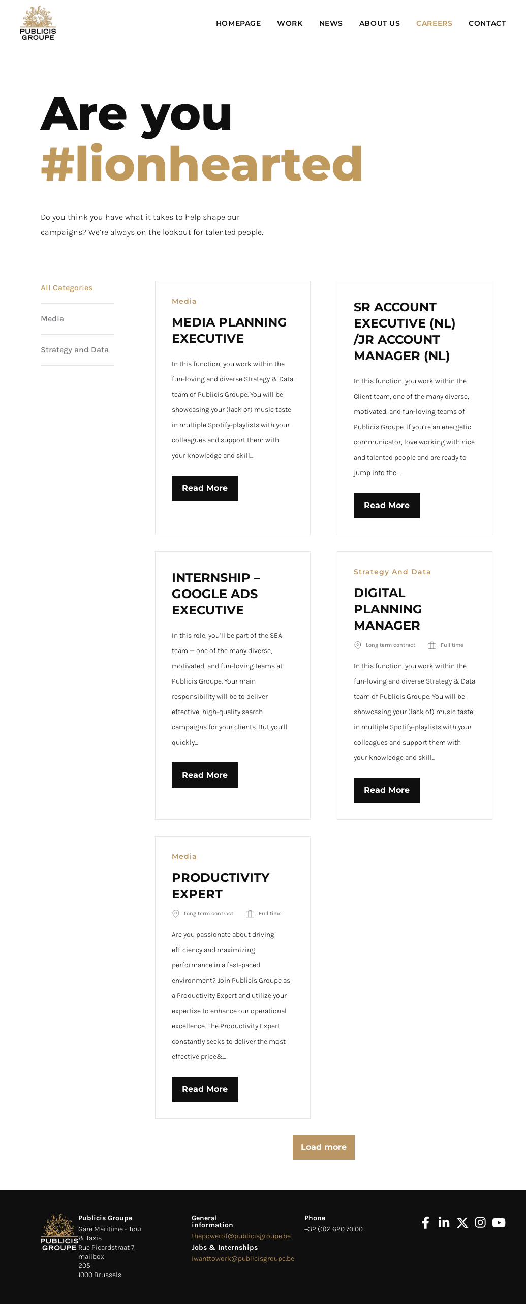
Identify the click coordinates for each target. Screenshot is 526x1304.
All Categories (66, 287)
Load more (324, 1147)
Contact (487, 23)
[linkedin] (444, 1247)
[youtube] (499, 1247)
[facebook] (426, 1247)
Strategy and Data (75, 349)
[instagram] (481, 1247)
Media (52, 318)
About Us (379, 23)
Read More (205, 488)
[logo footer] (59, 1247)
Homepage (238, 23)
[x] (462, 1247)
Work (289, 23)
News (331, 23)
